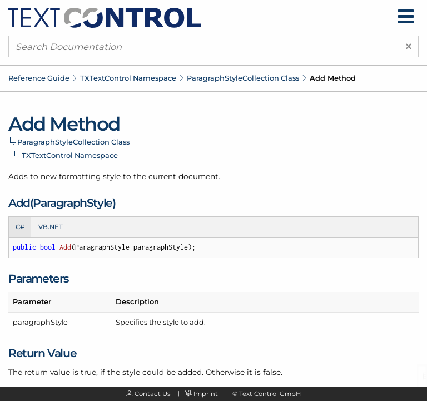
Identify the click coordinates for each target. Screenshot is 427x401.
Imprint (205, 394)
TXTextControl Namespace (128, 77)
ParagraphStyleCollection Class (243, 77)
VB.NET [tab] (50, 227)
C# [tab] (20, 227)
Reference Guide (38, 77)
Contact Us (153, 394)
